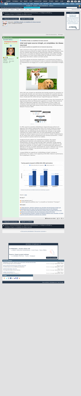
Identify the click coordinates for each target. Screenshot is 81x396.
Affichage (60, 34)
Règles (30, 9)
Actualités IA (29, 5)
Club (61, 1)
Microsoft (36, 3)
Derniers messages (5, 9)
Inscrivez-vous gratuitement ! (32, 7)
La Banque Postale (18, 256)
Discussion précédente (27, 231)
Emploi (45, 1)
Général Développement (16, 13)
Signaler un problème (26, 18)
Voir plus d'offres (51, 257)
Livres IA (51, 5)
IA (28, 3)
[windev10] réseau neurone (10, 269)
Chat (30, 1)
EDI (50, 3)
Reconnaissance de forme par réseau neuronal (14, 265)
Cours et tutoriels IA (43, 5)
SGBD (63, 3)
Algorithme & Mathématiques (31, 13)
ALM (31, 3)
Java (41, 3)
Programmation (56, 3)
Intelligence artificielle (45, 13)
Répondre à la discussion (11, 19)
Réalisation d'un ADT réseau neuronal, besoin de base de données (19, 262)
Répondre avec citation (50, 218)
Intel (25, 195)
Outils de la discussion (51, 34)
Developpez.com (53, 282)
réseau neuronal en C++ (9, 272)
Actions (12, 9)
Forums (8, 1)
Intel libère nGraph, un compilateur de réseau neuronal (27, 22)
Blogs (25, 1)
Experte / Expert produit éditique (19, 254)
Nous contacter (45, 282)
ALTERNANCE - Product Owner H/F (19, 248)
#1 (63, 37)
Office (67, 3)
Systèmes (78, 3)
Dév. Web (46, 3)
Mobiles (72, 3)
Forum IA (35, 5)
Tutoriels (15, 1)
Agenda (22, 9)
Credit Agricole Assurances (21, 250)
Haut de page (60, 282)
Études (51, 1)
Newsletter (37, 1)
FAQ (21, 1)
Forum (6, 13)
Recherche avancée (76, 9)
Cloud (24, 3)
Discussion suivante (40, 231)
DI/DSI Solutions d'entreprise (15, 3)
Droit (56, 1)
